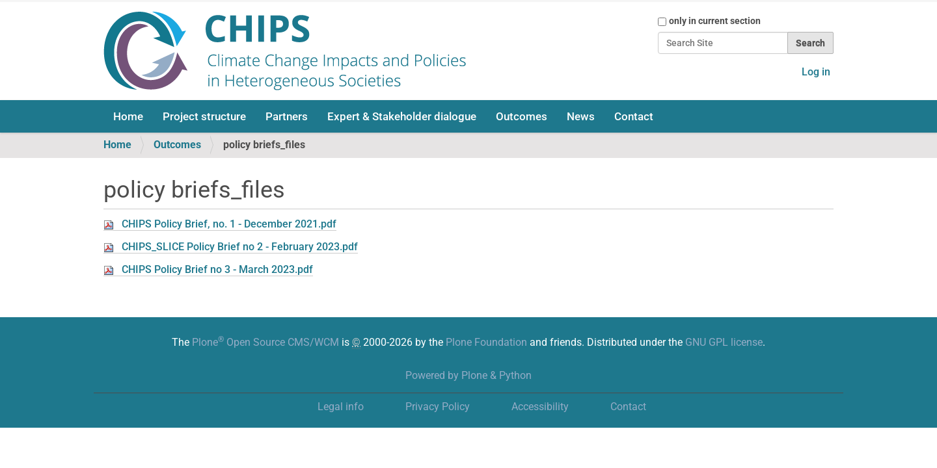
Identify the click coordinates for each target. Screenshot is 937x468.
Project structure (204, 116)
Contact (633, 116)
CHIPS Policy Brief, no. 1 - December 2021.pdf (229, 224)
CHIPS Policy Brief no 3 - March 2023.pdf (217, 269)
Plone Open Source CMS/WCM (265, 342)
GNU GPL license (724, 342)
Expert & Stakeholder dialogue (401, 116)
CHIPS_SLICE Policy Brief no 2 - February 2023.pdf (240, 246)
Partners (286, 116)
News (581, 116)
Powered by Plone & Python (468, 375)
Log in (816, 72)
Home (128, 116)
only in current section (715, 21)
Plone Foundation (486, 342)
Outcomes (521, 116)
